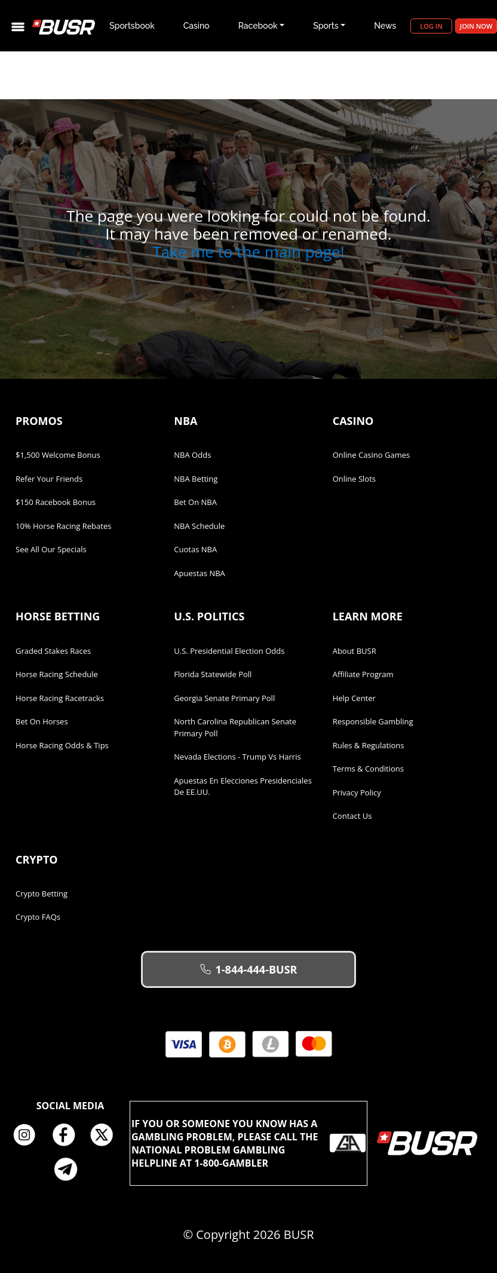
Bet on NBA (195, 502)
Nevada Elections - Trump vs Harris (237, 756)
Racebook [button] (258, 25)
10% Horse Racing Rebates (63, 526)
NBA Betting (195, 478)
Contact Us (352, 815)
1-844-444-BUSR (248, 969)
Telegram (70, 1169)
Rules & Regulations (368, 745)
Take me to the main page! (248, 251)
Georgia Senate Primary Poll (224, 698)
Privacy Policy (357, 792)
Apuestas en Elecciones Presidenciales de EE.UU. (243, 786)
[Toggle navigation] (18, 26)
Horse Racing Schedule (57, 674)
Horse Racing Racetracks (60, 698)
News (385, 25)
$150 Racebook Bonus (56, 502)
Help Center (354, 698)
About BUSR (354, 650)
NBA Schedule (199, 526)
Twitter (106, 1135)
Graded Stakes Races (53, 650)
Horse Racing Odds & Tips (62, 745)
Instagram (28, 1135)
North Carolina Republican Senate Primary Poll (235, 727)
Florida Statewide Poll (212, 674)
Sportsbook (132, 25)
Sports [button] (325, 25)
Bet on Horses (42, 721)
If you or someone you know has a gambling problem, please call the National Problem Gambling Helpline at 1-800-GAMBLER (248, 1143)
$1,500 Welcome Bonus (58, 454)
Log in (431, 26)
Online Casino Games (371, 454)
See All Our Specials (51, 549)
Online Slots (354, 478)
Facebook (67, 1135)
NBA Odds (192, 454)
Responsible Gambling (373, 721)
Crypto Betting (42, 893)
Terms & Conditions (368, 768)
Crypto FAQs (38, 916)
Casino (196, 25)
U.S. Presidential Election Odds (229, 650)
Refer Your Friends (49, 478)
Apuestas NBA (199, 573)
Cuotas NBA (195, 549)
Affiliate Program (363, 674)
